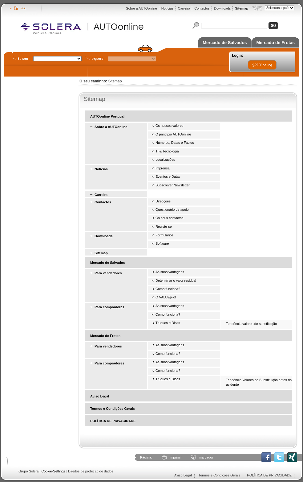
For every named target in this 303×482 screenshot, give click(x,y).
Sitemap (241, 8)
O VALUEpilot (166, 297)
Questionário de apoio (172, 209)
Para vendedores (108, 273)
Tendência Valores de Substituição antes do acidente (259, 382)
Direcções (163, 201)
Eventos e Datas (168, 176)
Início (23, 8)
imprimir (176, 457)
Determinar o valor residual (176, 280)
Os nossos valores (169, 125)
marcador (206, 457)
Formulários (164, 235)
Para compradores (109, 307)
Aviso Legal (99, 396)
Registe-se (164, 226)
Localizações (165, 159)
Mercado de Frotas (276, 42)
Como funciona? (168, 289)
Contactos (202, 8)
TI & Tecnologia (167, 151)
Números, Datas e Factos (175, 142)
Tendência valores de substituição (251, 324)
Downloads (222, 8)
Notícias (167, 8)
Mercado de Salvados (225, 42)
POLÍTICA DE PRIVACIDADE (112, 421)
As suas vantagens (170, 272)
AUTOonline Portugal (107, 116)
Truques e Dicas (168, 323)
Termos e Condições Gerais (112, 408)
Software (162, 243)
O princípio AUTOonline (173, 134)
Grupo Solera (28, 471)
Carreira (184, 8)
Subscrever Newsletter (173, 185)
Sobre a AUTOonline (141, 8)
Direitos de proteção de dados (90, 471)
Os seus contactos (170, 218)
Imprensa (163, 168)
